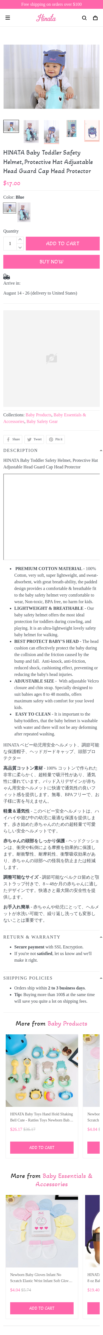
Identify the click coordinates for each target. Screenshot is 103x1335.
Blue (20, 197)
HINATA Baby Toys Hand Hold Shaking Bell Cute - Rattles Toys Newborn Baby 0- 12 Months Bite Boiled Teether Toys (41, 1118)
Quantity (11, 231)
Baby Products (38, 414)
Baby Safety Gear (42, 421)
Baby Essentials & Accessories (64, 1180)
